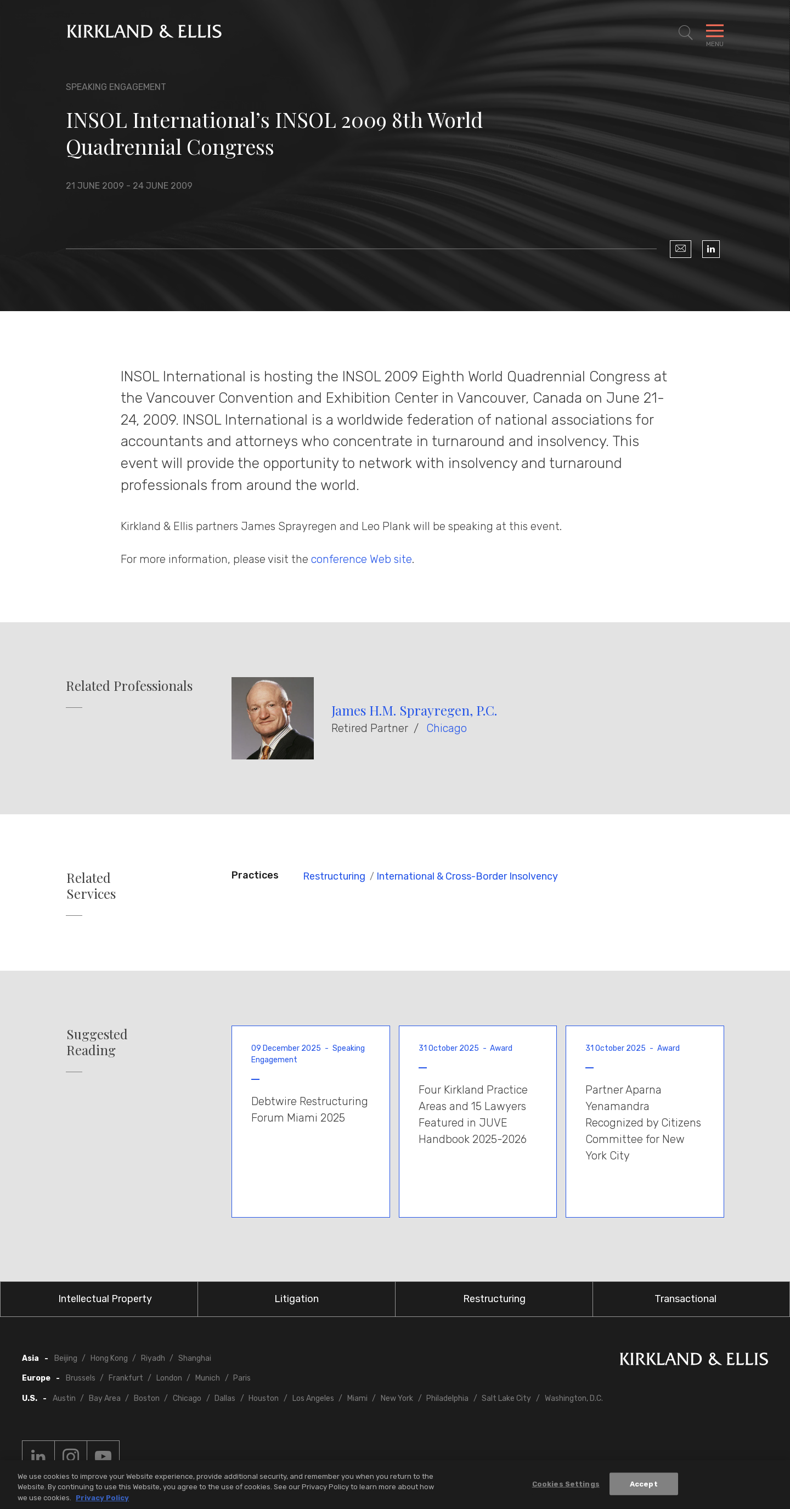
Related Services (91, 885)
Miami (357, 1398)
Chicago (446, 728)
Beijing (65, 1358)
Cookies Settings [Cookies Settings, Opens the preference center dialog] (566, 1486)
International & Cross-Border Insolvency (467, 876)
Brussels (80, 1378)
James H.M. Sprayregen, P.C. (414, 710)
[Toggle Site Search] (686, 33)
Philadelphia (447, 1398)
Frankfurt (126, 1378)
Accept (644, 1486)
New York (397, 1398)
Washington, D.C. (574, 1398)
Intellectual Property (105, 1299)
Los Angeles (313, 1398)
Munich (207, 1378)
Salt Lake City (506, 1398)
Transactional (685, 1299)
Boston (147, 1398)
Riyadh (153, 1358)
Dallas (225, 1398)
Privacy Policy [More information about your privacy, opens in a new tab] (102, 1500)
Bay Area (105, 1398)
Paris (242, 1378)
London (169, 1378)
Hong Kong (109, 1358)
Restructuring (334, 876)
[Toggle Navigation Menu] (715, 33)
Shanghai (194, 1358)
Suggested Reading (97, 1042)
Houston (264, 1398)
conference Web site (361, 559)
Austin (64, 1398)
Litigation (296, 1299)
